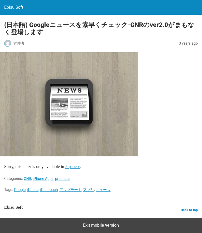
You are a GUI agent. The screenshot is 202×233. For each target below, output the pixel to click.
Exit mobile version (101, 225)
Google (20, 190)
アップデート (70, 190)
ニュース (103, 190)
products (62, 178)
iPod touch (49, 190)
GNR (27, 178)
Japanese (72, 166)
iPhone (33, 190)
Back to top (189, 210)
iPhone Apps (43, 178)
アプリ (88, 190)
